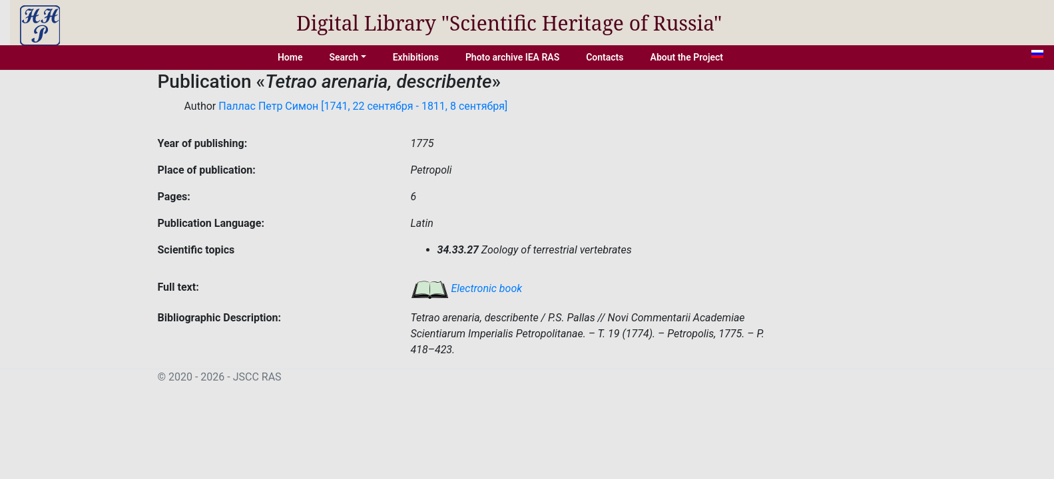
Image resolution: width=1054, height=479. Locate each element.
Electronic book (467, 288)
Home (290, 57)
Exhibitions (416, 57)
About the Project (687, 57)
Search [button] (343, 57)
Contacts (604, 57)
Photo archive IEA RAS (512, 57)
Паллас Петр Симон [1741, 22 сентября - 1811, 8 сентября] (362, 106)
